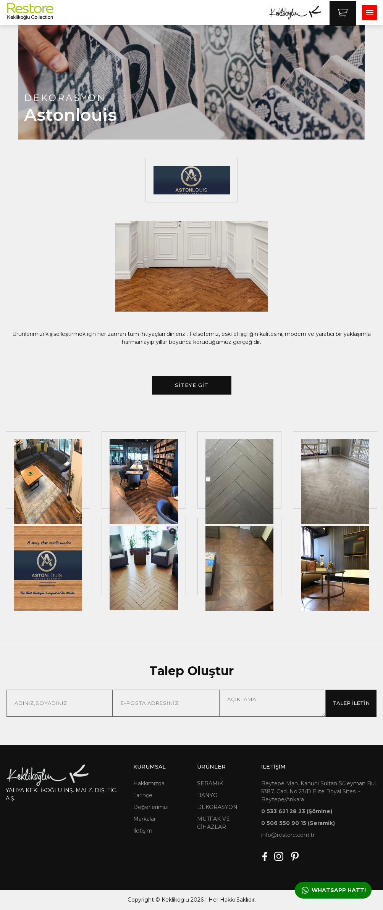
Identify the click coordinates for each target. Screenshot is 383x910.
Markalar (144, 818)
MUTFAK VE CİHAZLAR (213, 822)
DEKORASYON (217, 807)
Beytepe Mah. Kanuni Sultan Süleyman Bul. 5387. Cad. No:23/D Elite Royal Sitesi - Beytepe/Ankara (319, 791)
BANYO (207, 795)
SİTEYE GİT (191, 385)
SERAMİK (210, 783)
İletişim (142, 830)
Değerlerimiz (150, 807)
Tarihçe (142, 795)
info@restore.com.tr (288, 834)
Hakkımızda (149, 783)
